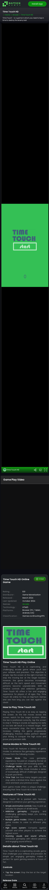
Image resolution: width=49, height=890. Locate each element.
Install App (37, 3)
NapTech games (10, 868)
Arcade (25, 574)
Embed (40, 549)
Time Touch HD (11, 439)
